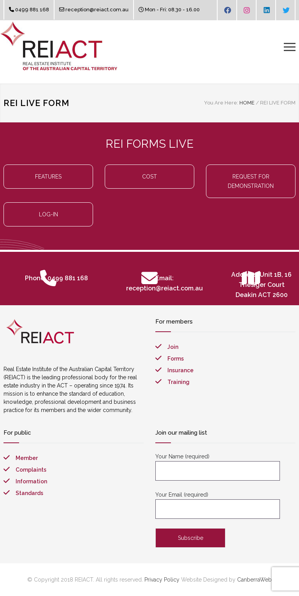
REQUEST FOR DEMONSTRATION (251, 181)
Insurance (180, 370)
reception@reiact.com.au (96, 9)
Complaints (31, 470)
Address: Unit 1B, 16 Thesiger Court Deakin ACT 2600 (261, 285)
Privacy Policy (161, 580)
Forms (175, 358)
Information (31, 481)
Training (178, 382)
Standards (29, 493)
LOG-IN (48, 214)
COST (149, 176)
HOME (247, 103)
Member (27, 458)
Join (172, 347)
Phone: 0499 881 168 (56, 278)
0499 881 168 (32, 9)
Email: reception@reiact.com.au (164, 283)
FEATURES (48, 176)
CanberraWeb (254, 580)
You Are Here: (221, 103)
